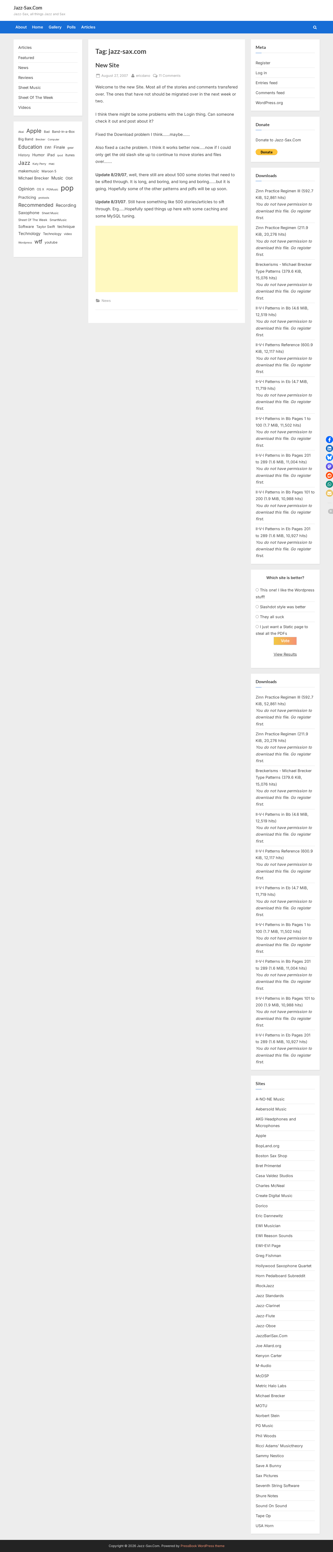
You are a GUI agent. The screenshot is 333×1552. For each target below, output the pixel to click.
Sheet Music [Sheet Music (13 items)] (50, 213)
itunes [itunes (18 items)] (70, 155)
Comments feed (270, 92)
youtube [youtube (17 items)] (51, 242)
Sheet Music (29, 87)
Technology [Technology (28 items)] (29, 233)
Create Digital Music (274, 1195)
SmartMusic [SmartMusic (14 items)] (58, 220)
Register (263, 62)
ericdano (143, 75)
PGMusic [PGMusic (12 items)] (52, 189)
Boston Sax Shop (271, 1155)
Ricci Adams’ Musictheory (279, 1445)
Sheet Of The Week (35, 97)
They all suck (272, 616)
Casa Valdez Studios (274, 1175)
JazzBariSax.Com (271, 1335)
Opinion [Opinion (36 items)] (26, 189)
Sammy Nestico (270, 1455)
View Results (285, 654)
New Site (107, 65)
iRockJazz (265, 1285)
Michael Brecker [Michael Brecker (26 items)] (33, 178)
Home (37, 27)
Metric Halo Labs (271, 1385)
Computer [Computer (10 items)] (53, 139)
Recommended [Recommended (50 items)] (35, 205)
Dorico (262, 1205)
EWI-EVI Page (268, 1245)
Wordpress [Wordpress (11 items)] (25, 242)
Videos (24, 107)
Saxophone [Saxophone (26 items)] (28, 212)
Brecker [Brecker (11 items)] (40, 139)
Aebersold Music (271, 1109)
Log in (261, 72)
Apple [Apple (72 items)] (34, 131)
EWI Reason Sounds (274, 1235)
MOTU (261, 1405)
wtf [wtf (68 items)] (38, 241)
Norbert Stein (268, 1416)
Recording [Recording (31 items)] (66, 205)
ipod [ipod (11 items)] (60, 155)
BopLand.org (267, 1145)
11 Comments (170, 75)
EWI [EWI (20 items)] (48, 147)
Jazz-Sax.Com (28, 7)
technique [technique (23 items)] (66, 226)
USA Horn (265, 1525)
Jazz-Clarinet (268, 1305)
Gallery (55, 27)
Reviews (25, 77)
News (106, 301)
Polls (71, 27)
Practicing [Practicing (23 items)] (27, 197)
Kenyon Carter (269, 1356)
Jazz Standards (270, 1296)
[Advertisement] (166, 259)
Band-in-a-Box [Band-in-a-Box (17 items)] (63, 131)
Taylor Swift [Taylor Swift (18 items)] (45, 227)
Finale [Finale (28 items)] (59, 147)
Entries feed (266, 82)
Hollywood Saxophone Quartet (283, 1265)
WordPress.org (269, 102)
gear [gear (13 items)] (70, 147)
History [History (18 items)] (24, 155)
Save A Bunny (268, 1465)
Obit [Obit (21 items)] (69, 178)
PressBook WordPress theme (203, 1546)
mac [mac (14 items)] (52, 164)
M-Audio (263, 1365)
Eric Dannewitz (269, 1215)
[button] (329, 439)
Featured (26, 57)
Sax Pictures (267, 1476)
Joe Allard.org (268, 1345)
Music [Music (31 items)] (57, 177)
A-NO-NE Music (270, 1099)
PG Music (264, 1425)
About (21, 27)
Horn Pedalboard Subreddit (280, 1275)
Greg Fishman (268, 1255)
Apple (261, 1135)
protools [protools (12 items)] (43, 197)
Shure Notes (267, 1495)
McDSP (262, 1375)
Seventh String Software (277, 1485)
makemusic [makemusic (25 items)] (28, 171)
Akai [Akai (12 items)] (21, 132)
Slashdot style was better (283, 606)
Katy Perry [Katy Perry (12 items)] (39, 164)
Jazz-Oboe (266, 1325)
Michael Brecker (270, 1395)
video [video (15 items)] (68, 234)
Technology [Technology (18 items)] (52, 234)
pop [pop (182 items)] (67, 188)
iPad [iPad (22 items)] (51, 155)
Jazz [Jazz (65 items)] (24, 163)
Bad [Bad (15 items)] (47, 132)
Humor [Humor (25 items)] (38, 154)
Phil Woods (266, 1435)
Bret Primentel (268, 1165)
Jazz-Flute (265, 1315)
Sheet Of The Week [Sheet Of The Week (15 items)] (32, 220)
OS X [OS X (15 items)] (40, 189)
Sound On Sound (271, 1505)
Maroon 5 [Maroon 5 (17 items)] (49, 171)
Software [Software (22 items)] (26, 226)
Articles (88, 27)
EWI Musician (268, 1225)
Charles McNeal (270, 1186)
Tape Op (263, 1515)
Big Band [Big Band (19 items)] (25, 139)
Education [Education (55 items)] (30, 147)
